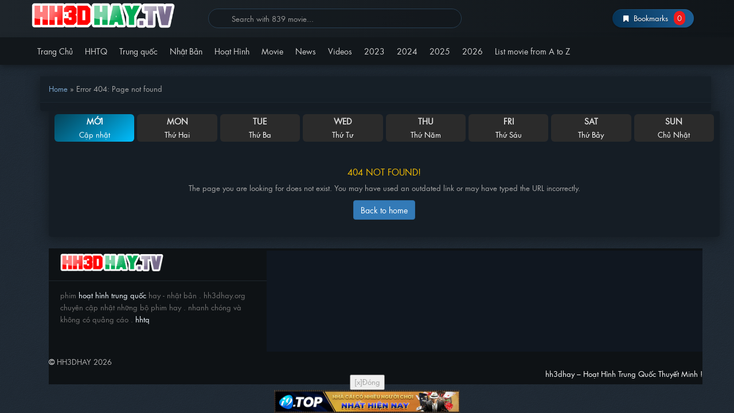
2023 (374, 51)
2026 (472, 51)
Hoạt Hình (231, 51)
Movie (272, 51)
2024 (407, 51)
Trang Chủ (55, 51)
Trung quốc (138, 51)
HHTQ (96, 51)
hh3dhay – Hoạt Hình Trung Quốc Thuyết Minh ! (116, 16)
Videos (340, 51)
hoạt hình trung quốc (111, 295)
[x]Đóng (367, 381)
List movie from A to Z (532, 51)
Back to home (384, 210)
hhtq (142, 319)
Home (58, 88)
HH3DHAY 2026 (84, 361)
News (305, 51)
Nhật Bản (186, 51)
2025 (440, 51)
